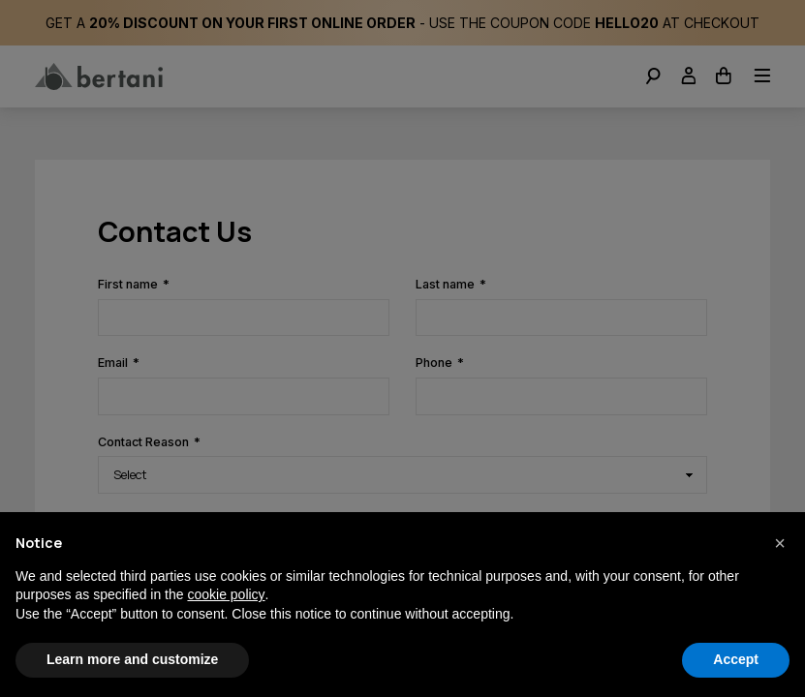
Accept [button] (736, 659)
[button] (779, 543)
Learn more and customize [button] (132, 659)
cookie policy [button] (225, 594)
